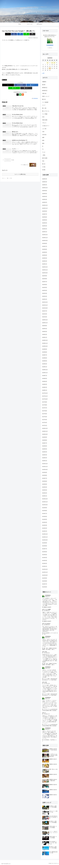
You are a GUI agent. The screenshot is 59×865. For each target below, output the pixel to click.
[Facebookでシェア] (14, 34)
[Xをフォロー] (17, 94)
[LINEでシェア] (26, 34)
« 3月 (43, 73)
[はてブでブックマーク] (20, 34)
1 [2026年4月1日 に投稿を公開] (47, 62)
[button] (32, 34)
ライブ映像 (4, 79)
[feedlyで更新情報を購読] (20, 94)
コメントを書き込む (20, 174)
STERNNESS (49, 45)
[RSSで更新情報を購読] (23, 94)
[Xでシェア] (8, 34)
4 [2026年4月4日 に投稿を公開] (54, 62)
